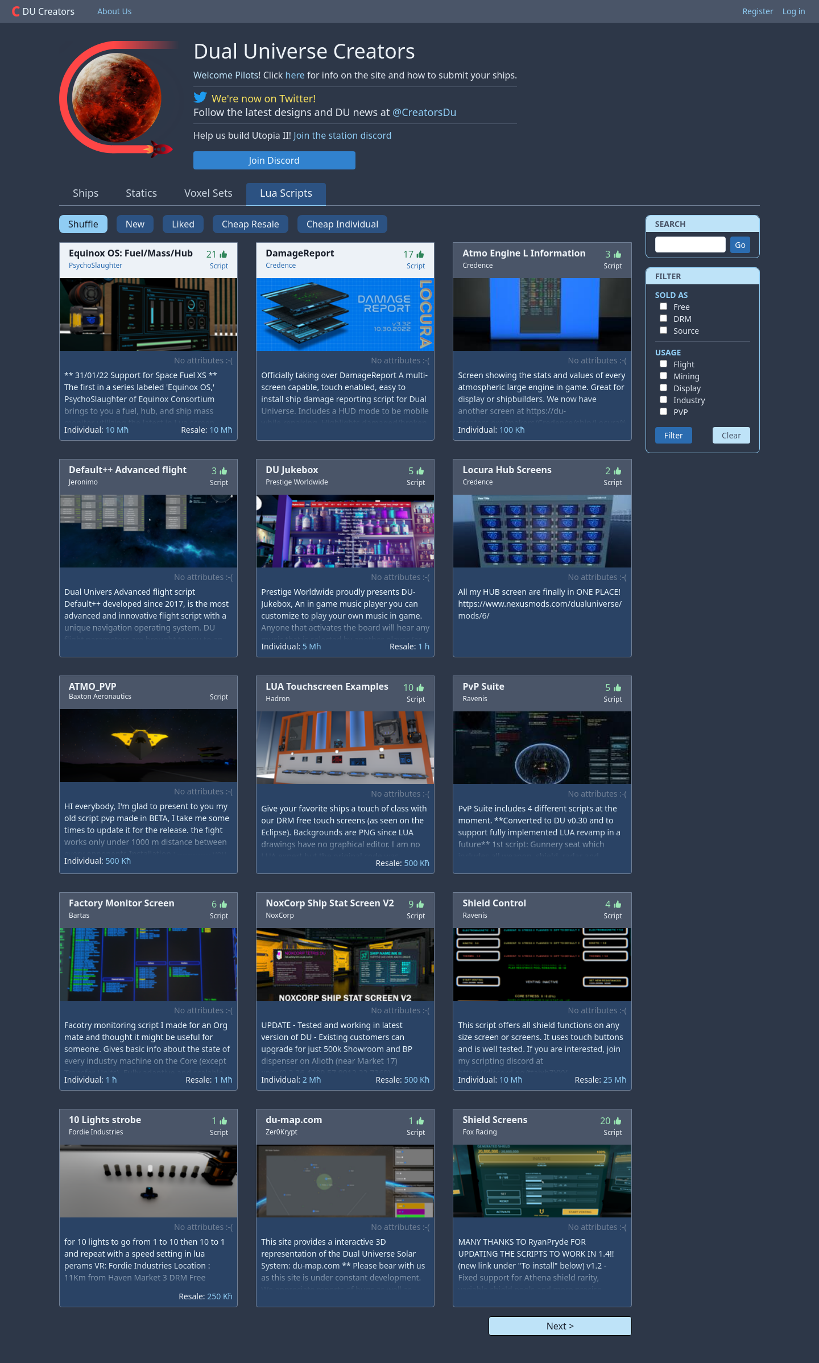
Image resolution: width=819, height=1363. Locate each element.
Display (687, 388)
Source (686, 330)
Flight (683, 364)
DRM (682, 318)
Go (740, 244)
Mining (686, 376)
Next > (560, 1326)
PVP (680, 412)
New (135, 224)
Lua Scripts (286, 193)
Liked (183, 224)
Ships (85, 193)
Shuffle (83, 224)
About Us (114, 11)
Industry (689, 400)
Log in (794, 11)
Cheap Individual (342, 224)
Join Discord (274, 160)
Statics (141, 193)
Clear (731, 435)
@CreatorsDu (424, 112)
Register (757, 11)
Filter (673, 435)
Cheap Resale (250, 224)
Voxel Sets (208, 193)
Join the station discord (342, 135)
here (295, 75)
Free (681, 306)
